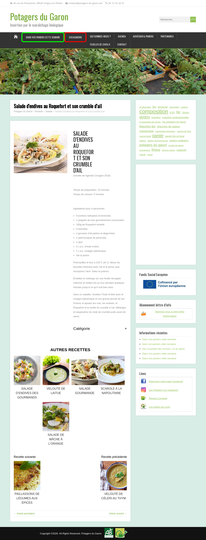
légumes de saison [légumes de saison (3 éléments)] (168, 126)
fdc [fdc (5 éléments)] (178, 112)
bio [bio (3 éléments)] (154, 106)
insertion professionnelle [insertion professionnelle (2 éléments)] (175, 117)
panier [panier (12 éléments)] (157, 135)
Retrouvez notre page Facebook (166, 381)
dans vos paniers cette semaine (159, 344)
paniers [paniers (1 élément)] (142, 141)
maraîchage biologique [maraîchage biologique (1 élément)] (165, 131)
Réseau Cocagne (158, 398)
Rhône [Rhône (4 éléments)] (155, 149)
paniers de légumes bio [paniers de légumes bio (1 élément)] (157, 141)
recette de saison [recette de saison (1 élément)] (175, 145)
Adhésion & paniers (143, 36)
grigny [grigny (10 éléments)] (144, 117)
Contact (122, 44)
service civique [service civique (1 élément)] (168, 150)
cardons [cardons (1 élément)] (184, 107)
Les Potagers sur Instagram (163, 390)
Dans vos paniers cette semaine (43, 37)
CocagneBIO (75, 37)
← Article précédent (24, 513)
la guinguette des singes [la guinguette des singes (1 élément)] (150, 122)
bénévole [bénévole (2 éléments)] (163, 107)
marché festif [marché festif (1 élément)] (145, 136)
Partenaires (167, 36)
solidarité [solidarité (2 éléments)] (181, 150)
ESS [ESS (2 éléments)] (172, 112)
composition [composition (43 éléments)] (153, 111)
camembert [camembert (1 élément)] (174, 107)
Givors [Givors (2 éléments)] (185, 112)
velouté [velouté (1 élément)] (142, 154)
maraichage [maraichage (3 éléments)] (146, 131)
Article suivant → (118, 513)
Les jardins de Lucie (159, 407)
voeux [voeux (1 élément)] (150, 154)
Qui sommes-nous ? (100, 36)
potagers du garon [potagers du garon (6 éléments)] (153, 145)
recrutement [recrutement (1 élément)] (144, 150)
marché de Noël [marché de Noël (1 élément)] (184, 131)
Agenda (122, 36)
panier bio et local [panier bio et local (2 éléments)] (174, 136)
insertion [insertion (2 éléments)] (156, 117)
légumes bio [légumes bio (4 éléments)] (147, 126)
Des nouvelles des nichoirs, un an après (163, 348)
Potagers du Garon (39, 16)
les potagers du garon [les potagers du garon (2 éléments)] (174, 121)
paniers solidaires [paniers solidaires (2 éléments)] (178, 140)
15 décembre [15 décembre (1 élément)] (145, 107)
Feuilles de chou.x (100, 44)
